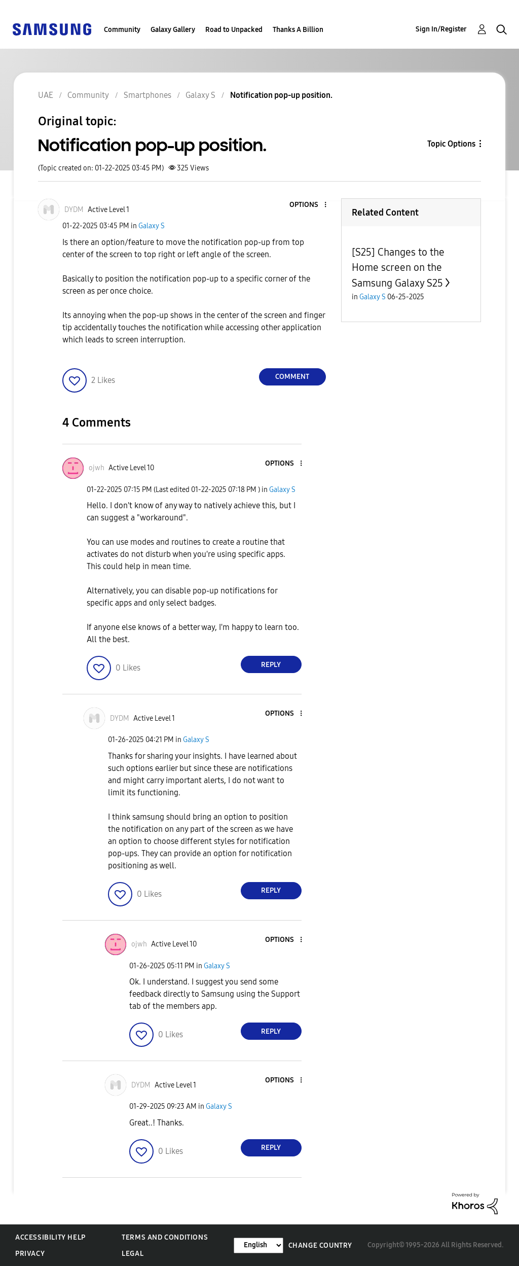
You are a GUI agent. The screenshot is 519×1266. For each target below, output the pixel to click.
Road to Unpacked (234, 29)
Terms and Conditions (165, 1237)
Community (122, 29)
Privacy (30, 1253)
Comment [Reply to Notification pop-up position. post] (292, 376)
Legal (132, 1253)
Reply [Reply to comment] (271, 664)
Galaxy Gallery (173, 29)
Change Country (320, 1245)
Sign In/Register (441, 29)
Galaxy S (151, 226)
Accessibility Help (50, 1237)
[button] (308, 205)
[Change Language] (258, 1245)
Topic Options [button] (451, 144)
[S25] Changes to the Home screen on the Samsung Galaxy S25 (398, 267)
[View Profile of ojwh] (96, 468)
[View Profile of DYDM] (74, 209)
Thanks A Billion (298, 29)
